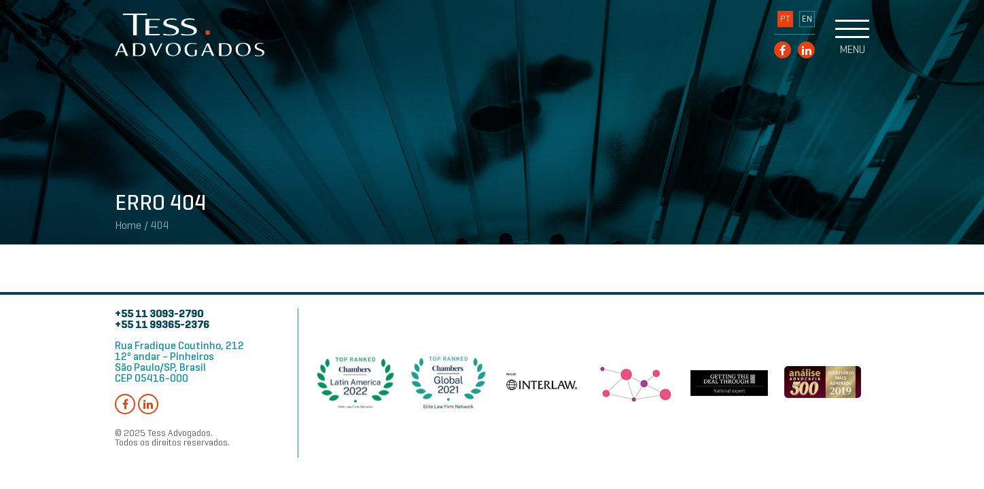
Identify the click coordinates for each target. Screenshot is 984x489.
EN (807, 19)
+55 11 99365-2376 (162, 324)
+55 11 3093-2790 (159, 313)
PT (785, 19)
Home (128, 225)
